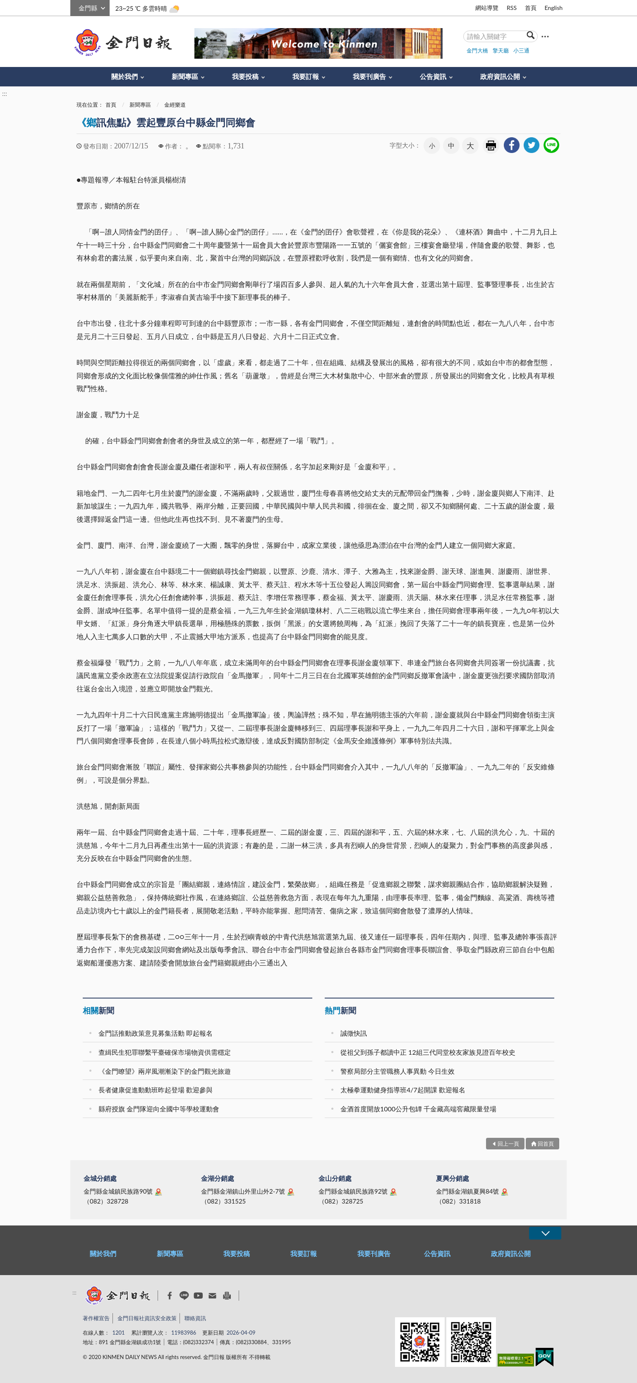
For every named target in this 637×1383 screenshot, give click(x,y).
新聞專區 (185, 76)
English (553, 7)
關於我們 (124, 76)
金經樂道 (175, 104)
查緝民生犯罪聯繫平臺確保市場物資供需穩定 (164, 1052)
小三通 (521, 50)
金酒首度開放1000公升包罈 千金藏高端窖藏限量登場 (418, 1109)
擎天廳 (501, 50)
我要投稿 (245, 76)
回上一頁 (508, 1143)
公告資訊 (433, 76)
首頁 (530, 7)
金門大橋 (477, 50)
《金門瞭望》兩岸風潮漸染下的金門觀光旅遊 (164, 1071)
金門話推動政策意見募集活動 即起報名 (155, 1033)
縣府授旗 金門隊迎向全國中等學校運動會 (158, 1109)
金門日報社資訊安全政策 (147, 1318)
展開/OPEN (545, 1233)
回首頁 (546, 1143)
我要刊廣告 (369, 76)
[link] (512, 145)
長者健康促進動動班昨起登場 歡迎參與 (155, 1090)
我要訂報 (305, 76)
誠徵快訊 (353, 1033)
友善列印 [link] (491, 145)
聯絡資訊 (195, 1318)
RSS (512, 7)
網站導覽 (486, 7)
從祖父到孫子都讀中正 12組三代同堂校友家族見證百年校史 (427, 1052)
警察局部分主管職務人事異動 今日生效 (397, 1071)
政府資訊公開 (500, 76)
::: (74, 7)
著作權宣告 (96, 1318)
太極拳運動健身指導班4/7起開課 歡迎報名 (402, 1090)
